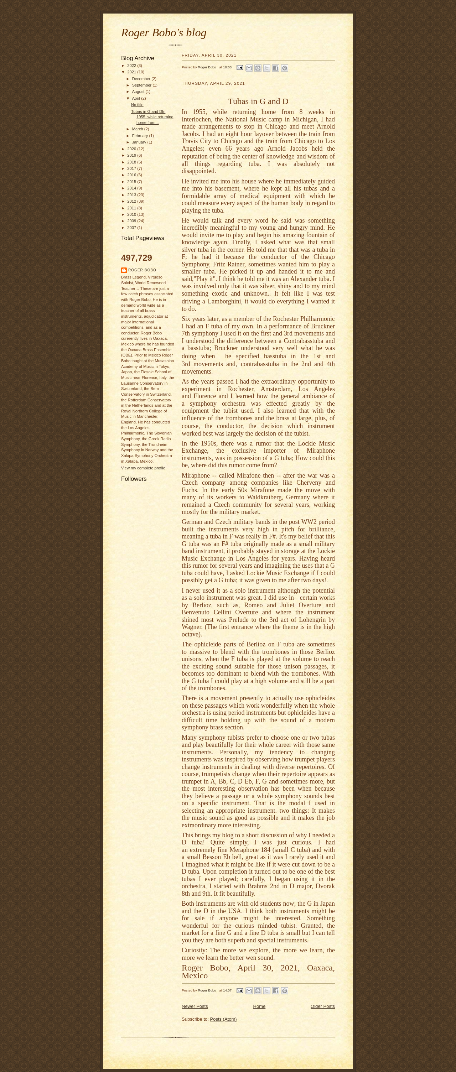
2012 (132, 201)
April (136, 98)
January (139, 142)
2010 (132, 214)
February (140, 136)
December (142, 79)
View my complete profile (143, 468)
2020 (132, 149)
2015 (132, 181)
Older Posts (323, 1006)
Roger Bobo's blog (164, 32)
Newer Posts (195, 1006)
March (138, 129)
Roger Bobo (142, 270)
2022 (132, 65)
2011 (132, 208)
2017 (132, 168)
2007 (132, 227)
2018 (132, 162)
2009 (132, 221)
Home (259, 1006)
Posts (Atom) (223, 1019)
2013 (132, 195)
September (142, 85)
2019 (132, 155)
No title (137, 105)
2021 (132, 72)
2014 (132, 188)
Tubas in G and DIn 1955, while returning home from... (152, 117)
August (139, 91)
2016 (132, 175)
